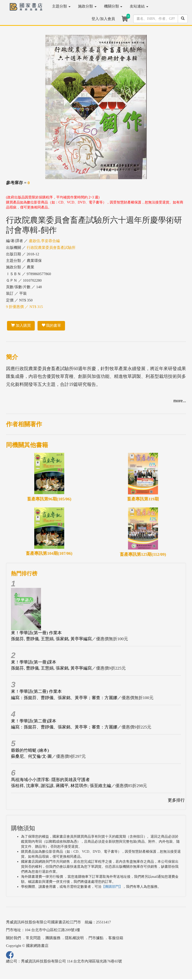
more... (180, 400)
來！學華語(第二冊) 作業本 (36, 691)
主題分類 (61, 6)
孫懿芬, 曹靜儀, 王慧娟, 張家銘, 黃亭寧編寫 (51, 638)
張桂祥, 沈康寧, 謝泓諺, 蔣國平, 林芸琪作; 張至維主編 (61, 785)
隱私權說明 (74, 938)
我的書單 (51, 325)
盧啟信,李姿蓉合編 (44, 241)
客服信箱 (115, 938)
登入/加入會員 (103, 19)
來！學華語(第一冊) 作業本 (36, 632)
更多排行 (176, 800)
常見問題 (33, 938)
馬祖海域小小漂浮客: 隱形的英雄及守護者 (50, 779)
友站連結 (139, 6)
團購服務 (53, 938)
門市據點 (96, 938)
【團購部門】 (112, 887)
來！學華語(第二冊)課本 (33, 721)
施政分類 (87, 6)
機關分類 (113, 6)
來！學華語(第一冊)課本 (33, 662)
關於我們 (13, 938)
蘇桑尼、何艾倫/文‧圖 (31, 756)
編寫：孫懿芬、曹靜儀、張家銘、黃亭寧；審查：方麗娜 (64, 697)
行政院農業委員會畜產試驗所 (51, 248)
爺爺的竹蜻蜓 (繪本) (30, 750)
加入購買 (21, 325)
